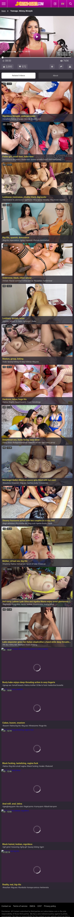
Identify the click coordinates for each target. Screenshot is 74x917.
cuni (29, 402)
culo (5, 362)
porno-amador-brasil (40, 159)
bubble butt (36, 119)
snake (42, 766)
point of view (32, 564)
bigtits (11, 402)
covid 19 (13, 321)
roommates (38, 604)
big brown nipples (58, 200)
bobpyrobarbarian (20, 443)
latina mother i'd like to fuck (36, 685)
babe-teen (26, 159)
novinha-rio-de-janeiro (12, 159)
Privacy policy (50, 906)
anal (50, 523)
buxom (6, 726)
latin (20, 321)
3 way (22, 362)
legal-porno (28, 807)
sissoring (15, 847)
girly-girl (24, 847)
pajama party (21, 402)
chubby (47, 200)
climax (29, 362)
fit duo (6, 645)
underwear (48, 281)
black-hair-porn (51, 807)
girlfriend (28, 200)
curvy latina (49, 604)
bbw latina (38, 200)
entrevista (45, 887)
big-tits (6, 240)
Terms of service (20, 906)
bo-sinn (20, 807)
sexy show (7, 443)
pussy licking (13, 362)
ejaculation (14, 240)
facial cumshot (16, 281)
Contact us (6, 906)
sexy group (50, 443)
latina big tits (15, 726)
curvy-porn (39, 807)
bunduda (22, 887)
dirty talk (13, 645)
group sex (7, 685)
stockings (37, 402)
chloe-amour (28, 281)
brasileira (7, 483)
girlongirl (27, 321)
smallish (6, 119)
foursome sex (21, 523)
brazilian (6, 887)
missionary (43, 483)
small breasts (18, 685)
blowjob (21, 645)
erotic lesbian (27, 604)
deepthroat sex (35, 443)
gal (43, 443)
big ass (20, 119)
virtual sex (22, 564)
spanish (29, 240)
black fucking (33, 766)
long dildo (16, 604)
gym (42, 847)
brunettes (38, 281)
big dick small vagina (17, 766)
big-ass (15, 887)
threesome (34, 726)
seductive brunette (55, 685)
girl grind (6, 847)
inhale (5, 281)
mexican (15, 483)
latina (14, 119)
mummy (6, 564)
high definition (9, 523)
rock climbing (31, 645)
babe (34, 321)
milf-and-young (55, 159)
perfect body (33, 483)
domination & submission (13, 200)
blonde (27, 119)
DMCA (32, 906)
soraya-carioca (33, 887)
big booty (7, 604)
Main (3, 11)
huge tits (43, 726)
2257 (39, 906)
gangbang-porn (9, 807)
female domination (41, 240)
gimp (23, 240)
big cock (32, 523)
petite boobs (42, 523)
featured (49, 766)
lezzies (6, 321)
